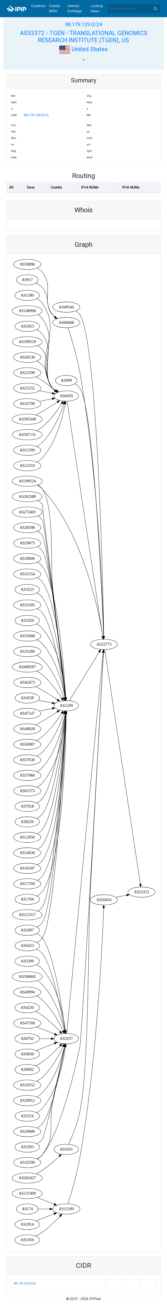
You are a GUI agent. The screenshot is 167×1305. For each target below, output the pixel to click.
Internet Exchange (74, 8)
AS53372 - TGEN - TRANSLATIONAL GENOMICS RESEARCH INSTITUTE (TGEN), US (83, 36)
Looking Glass (97, 8)
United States (83, 49)
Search (155, 8)
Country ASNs (54, 8)
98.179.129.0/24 (83, 25)
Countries (38, 6)
